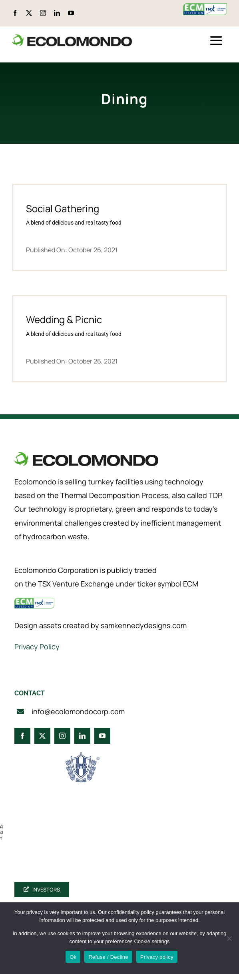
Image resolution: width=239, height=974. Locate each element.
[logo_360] (72, 37)
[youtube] (71, 13)
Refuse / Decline (108, 957)
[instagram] (43, 13)
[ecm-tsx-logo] (205, 7)
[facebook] (15, 13)
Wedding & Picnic (64, 319)
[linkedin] (57, 13)
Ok (73, 957)
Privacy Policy (37, 646)
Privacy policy (156, 957)
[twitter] (29, 13)
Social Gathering (62, 208)
